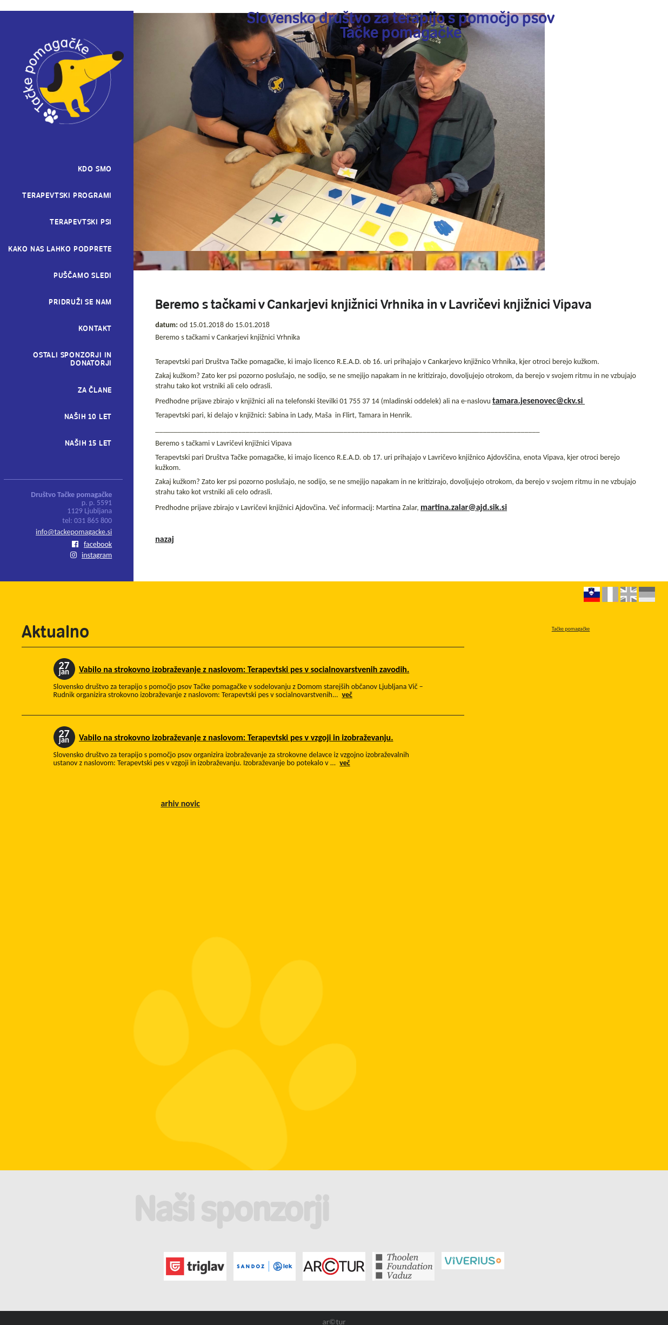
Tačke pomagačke (571, 628)
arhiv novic (180, 803)
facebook (92, 544)
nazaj (164, 539)
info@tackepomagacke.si (74, 531)
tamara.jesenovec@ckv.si (538, 400)
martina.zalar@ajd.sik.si (463, 507)
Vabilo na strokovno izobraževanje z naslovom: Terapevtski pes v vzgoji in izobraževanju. (236, 737)
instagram (91, 555)
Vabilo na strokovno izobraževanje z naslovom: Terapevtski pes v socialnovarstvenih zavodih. (244, 669)
